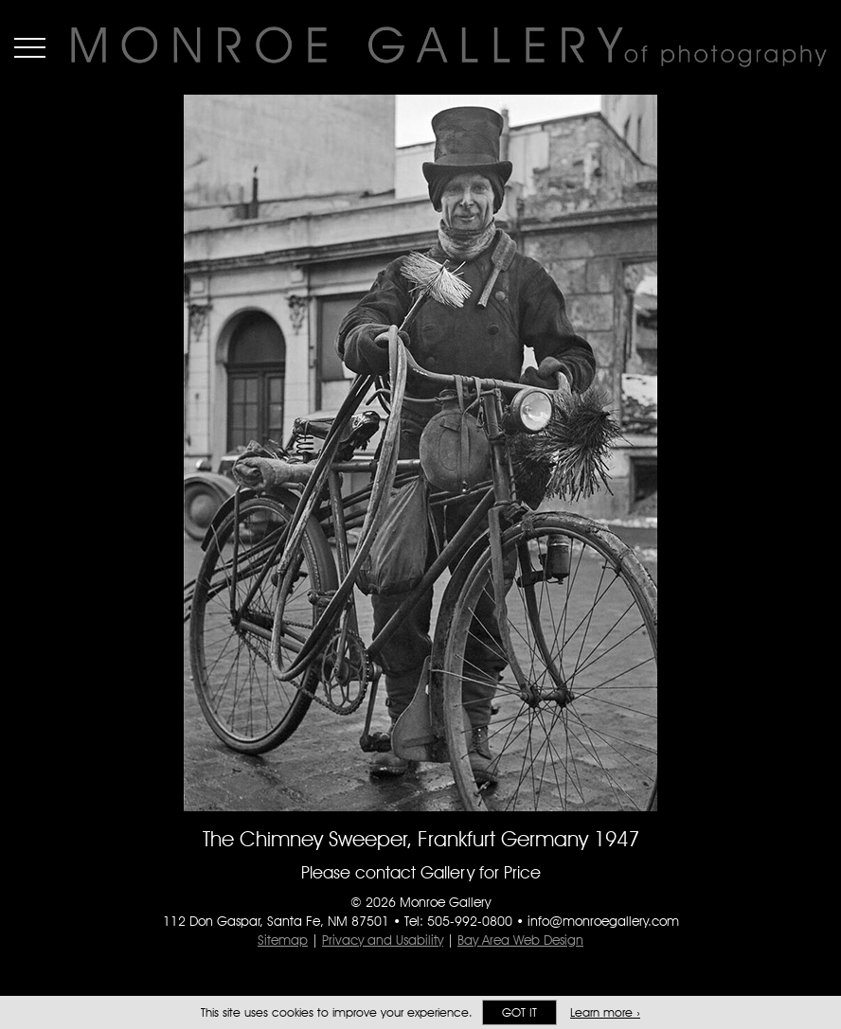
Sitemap (283, 940)
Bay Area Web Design (520, 940)
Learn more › (605, 1012)
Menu (29, 47)
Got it (519, 1012)
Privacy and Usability (382, 940)
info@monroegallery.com (603, 921)
